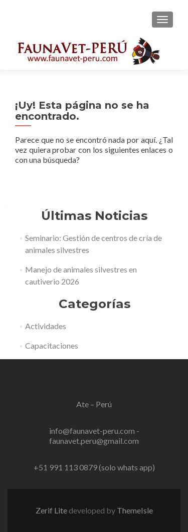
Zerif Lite (52, 510)
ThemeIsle (135, 510)
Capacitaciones (51, 345)
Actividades (45, 326)
